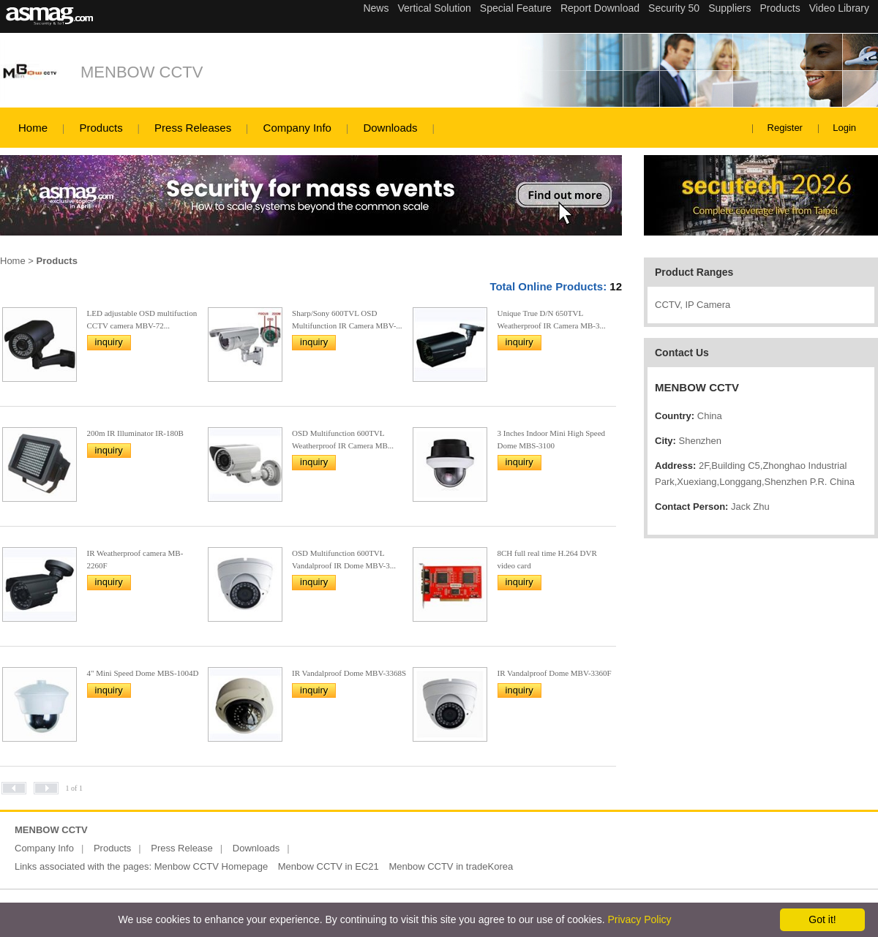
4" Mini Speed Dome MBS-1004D (143, 673)
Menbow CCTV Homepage (211, 866)
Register (785, 127)
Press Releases (192, 127)
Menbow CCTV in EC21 (328, 866)
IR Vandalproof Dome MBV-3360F (555, 673)
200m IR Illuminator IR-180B (135, 433)
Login (844, 127)
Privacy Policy (639, 919)
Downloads (390, 127)
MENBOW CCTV (141, 72)
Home (33, 127)
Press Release (182, 848)
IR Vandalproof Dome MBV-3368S (349, 673)
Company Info (297, 127)
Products (100, 127)
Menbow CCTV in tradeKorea (451, 866)
